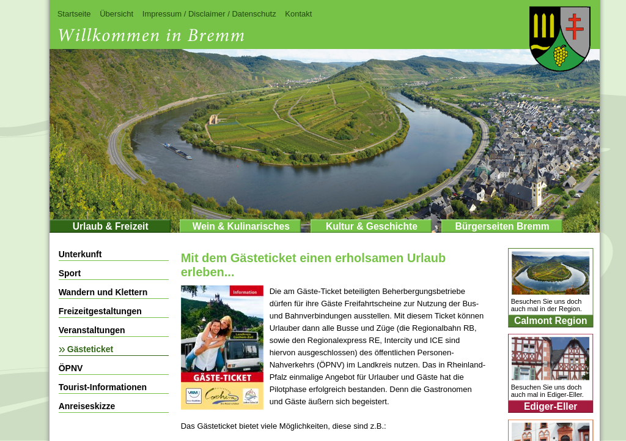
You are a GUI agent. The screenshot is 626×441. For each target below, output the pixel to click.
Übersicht (116, 13)
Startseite (74, 13)
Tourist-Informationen (103, 387)
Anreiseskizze (87, 406)
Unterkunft (80, 254)
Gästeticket (90, 349)
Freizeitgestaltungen (100, 311)
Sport (70, 273)
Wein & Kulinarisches (241, 226)
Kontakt (298, 13)
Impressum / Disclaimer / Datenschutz (209, 13)
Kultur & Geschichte (372, 226)
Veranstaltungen (92, 330)
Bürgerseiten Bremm (502, 226)
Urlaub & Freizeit (111, 226)
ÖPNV (71, 368)
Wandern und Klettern (103, 292)
